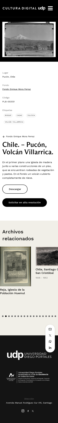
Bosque (8, 115)
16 (49, 316)
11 (33, 316)
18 (55, 316)
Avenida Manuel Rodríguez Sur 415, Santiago (29, 403)
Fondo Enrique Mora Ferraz (16, 89)
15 (46, 316)
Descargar (15, 189)
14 (43, 316)
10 (30, 316)
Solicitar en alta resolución (25, 202)
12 (37, 316)
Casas (19, 115)
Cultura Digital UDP (24, 10)
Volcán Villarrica (14, 122)
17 (52, 316)
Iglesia (31, 115)
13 (40, 316)
